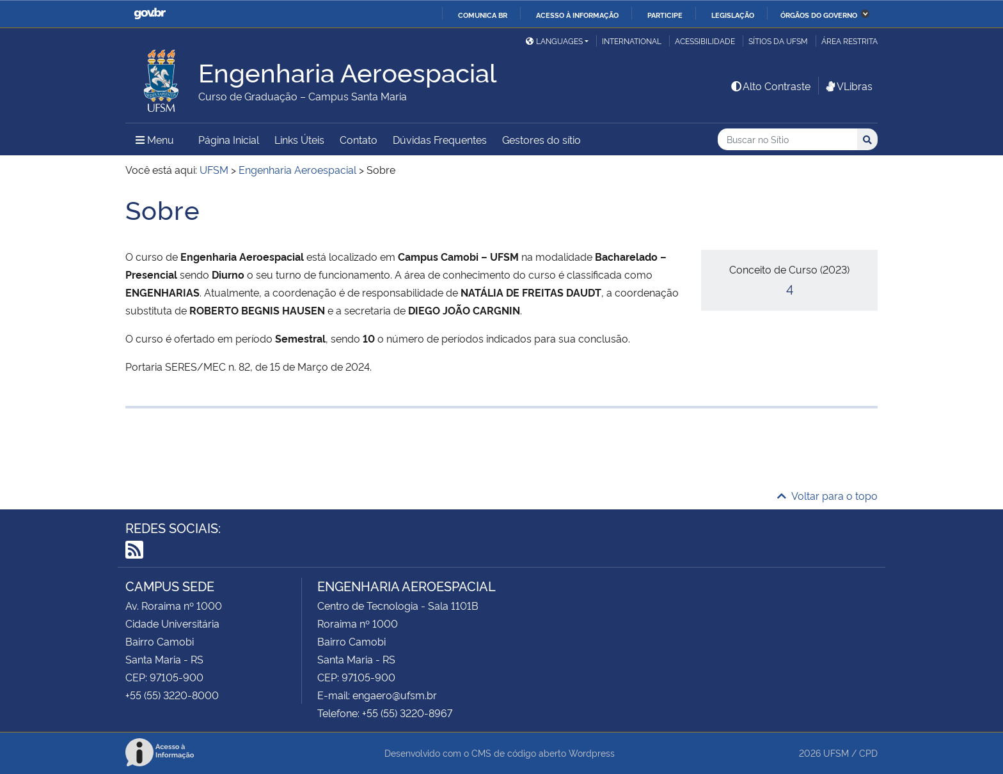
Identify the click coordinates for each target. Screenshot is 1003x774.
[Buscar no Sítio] (787, 139)
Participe (665, 15)
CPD (868, 753)
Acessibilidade (705, 40)
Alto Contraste (770, 86)
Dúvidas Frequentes (440, 139)
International (631, 40)
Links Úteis (299, 139)
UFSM (836, 753)
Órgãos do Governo (818, 15)
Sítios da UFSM (778, 40)
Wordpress (592, 753)
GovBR (150, 14)
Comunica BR (482, 15)
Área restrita (849, 40)
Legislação (732, 15)
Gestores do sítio (541, 139)
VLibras (848, 86)
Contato (358, 139)
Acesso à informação (577, 15)
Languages (554, 40)
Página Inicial (228, 139)
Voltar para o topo (827, 495)
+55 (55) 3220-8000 (172, 695)
